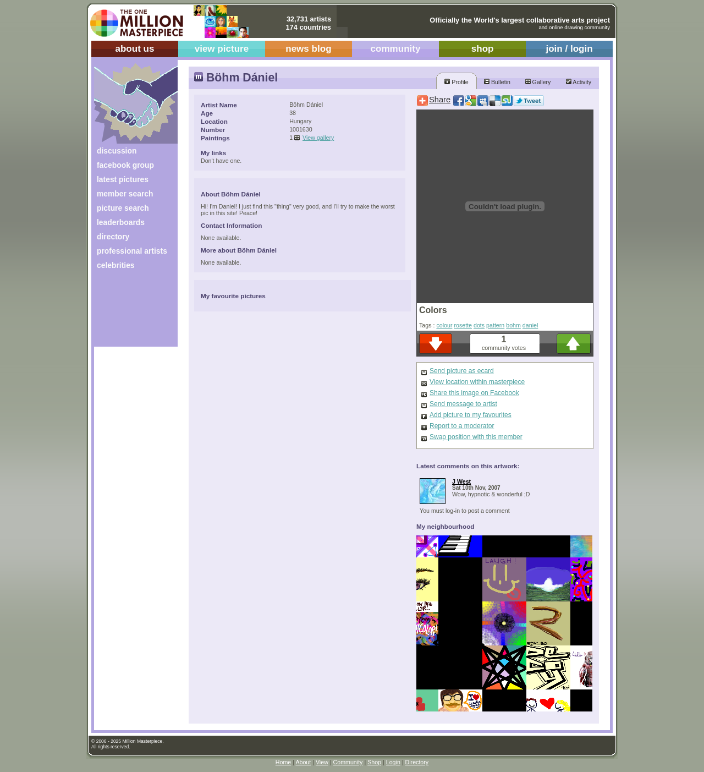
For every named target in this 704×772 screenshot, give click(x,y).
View (322, 762)
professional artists (132, 251)
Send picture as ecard (462, 371)
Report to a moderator (462, 426)
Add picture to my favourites (471, 415)
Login (393, 762)
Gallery (538, 82)
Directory (417, 762)
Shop (374, 762)
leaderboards (121, 222)
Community (348, 762)
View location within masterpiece (477, 382)
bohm (513, 325)
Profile (456, 82)
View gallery (318, 137)
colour (444, 325)
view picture (222, 48)
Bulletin (497, 82)
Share (439, 99)
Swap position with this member (476, 437)
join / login (569, 48)
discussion (116, 150)
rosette (463, 325)
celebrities (116, 265)
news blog (308, 48)
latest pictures (122, 179)
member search (125, 193)
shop (482, 48)
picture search (123, 208)
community (396, 48)
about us (134, 48)
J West (461, 481)
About (303, 762)
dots (479, 325)
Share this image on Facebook (474, 393)
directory (113, 236)
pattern (495, 325)
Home (283, 762)
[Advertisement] (128, 312)
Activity (578, 82)
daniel (530, 325)
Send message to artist (463, 404)
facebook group (125, 165)
